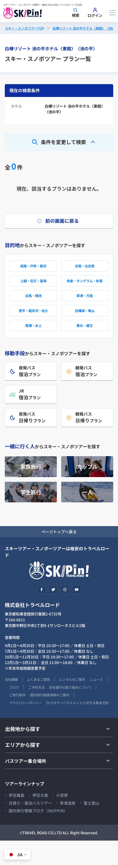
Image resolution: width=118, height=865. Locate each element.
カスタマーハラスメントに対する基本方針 (40, 724)
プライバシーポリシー (77, 717)
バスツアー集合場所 (27, 782)
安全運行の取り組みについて (29, 709)
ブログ (35, 701)
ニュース (12, 701)
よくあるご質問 (43, 693)
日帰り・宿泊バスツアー (33, 826)
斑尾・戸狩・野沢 (33, 268)
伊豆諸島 (18, 817)
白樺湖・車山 (85, 317)
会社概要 (12, 693)
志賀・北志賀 (85, 268)
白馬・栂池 (33, 301)
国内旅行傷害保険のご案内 (27, 717)
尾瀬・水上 (33, 333)
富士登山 (18, 834)
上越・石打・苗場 (33, 284)
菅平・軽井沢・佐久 (33, 317)
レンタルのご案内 (81, 693)
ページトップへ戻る (59, 545)
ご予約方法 (60, 701)
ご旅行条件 (72, 709)
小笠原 (67, 817)
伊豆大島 (43, 817)
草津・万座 (84, 301)
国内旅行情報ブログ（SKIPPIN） (67, 834)
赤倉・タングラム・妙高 (84, 284)
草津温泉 (74, 826)
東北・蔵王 (84, 333)
